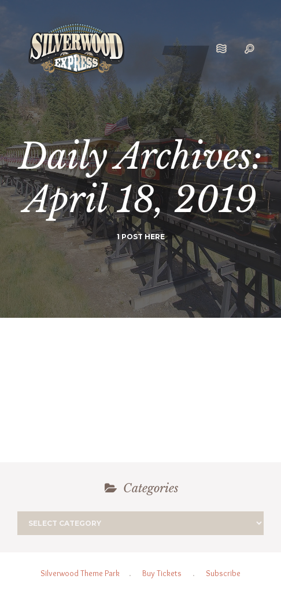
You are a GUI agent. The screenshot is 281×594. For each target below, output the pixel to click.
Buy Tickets (162, 573)
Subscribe (223, 573)
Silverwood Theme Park (80, 573)
